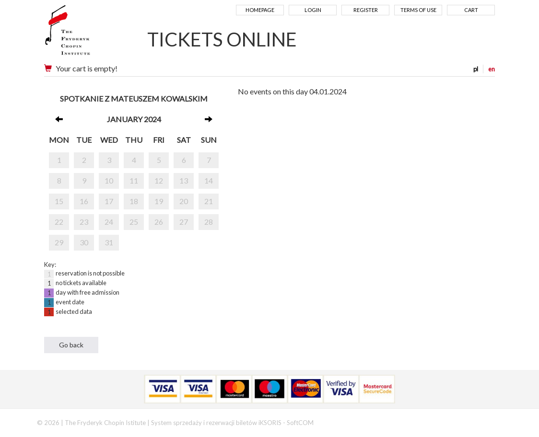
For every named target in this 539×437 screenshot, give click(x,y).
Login (313, 10)
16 (84, 201)
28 (208, 221)
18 (133, 201)
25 (133, 221)
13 (183, 180)
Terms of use (418, 10)
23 (84, 221)
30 (84, 242)
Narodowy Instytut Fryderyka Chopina (86, 33)
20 (183, 201)
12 (158, 180)
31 (109, 242)
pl (475, 69)
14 (208, 180)
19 (158, 201)
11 (133, 180)
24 (109, 221)
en (491, 69)
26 (158, 221)
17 (109, 201)
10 (109, 180)
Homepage (260, 10)
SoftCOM (300, 422)
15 (59, 201)
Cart (471, 10)
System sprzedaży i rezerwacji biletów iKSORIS (216, 422)
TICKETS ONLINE (222, 39)
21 (208, 201)
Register (365, 10)
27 (183, 221)
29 (59, 242)
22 (59, 221)
